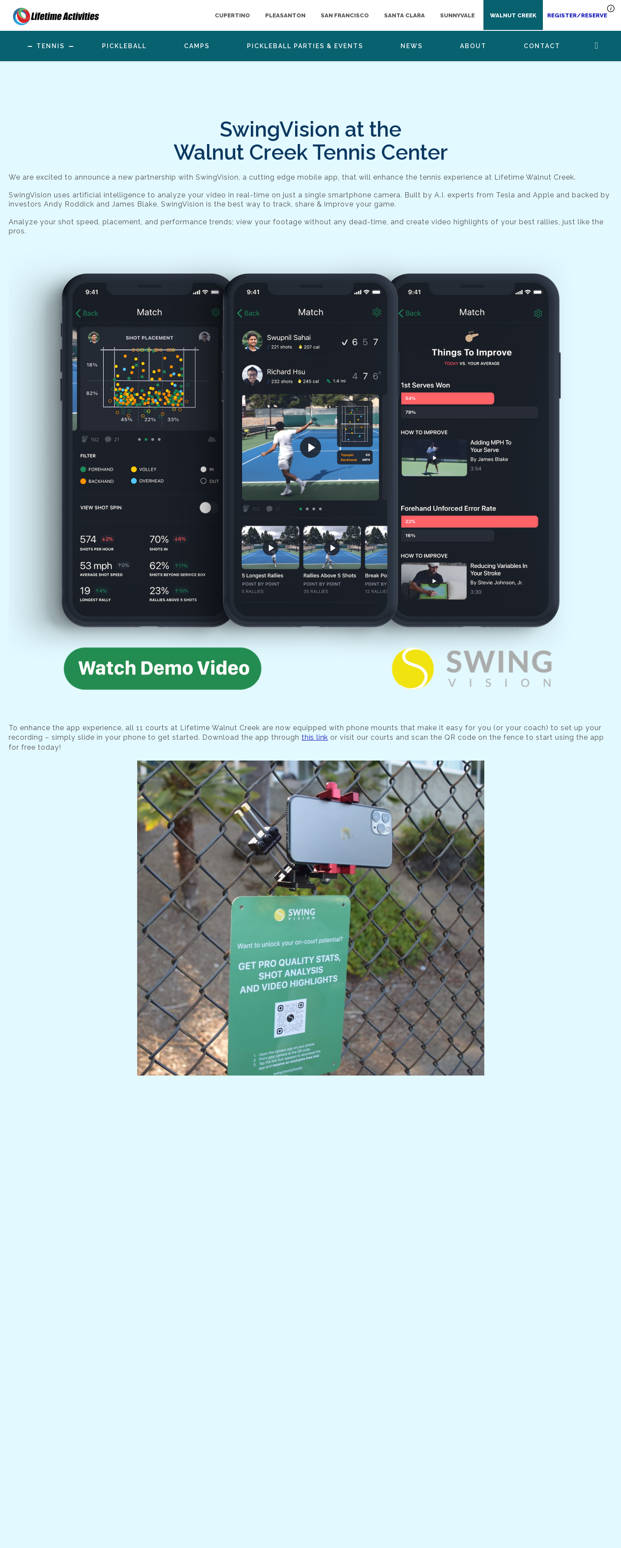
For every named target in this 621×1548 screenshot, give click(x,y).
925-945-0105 (278, 1485)
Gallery (147, 1500)
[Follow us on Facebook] (371, 1480)
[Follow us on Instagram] (390, 1480)
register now (545, 1498)
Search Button (596, 45)
